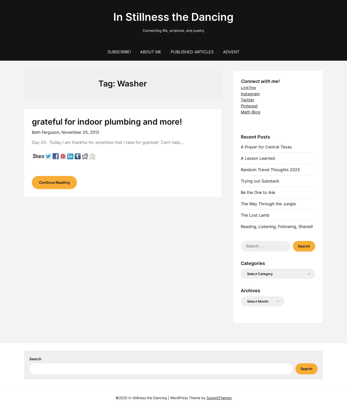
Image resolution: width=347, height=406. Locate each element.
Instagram (250, 93)
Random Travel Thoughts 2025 (270, 169)
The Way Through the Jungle (268, 203)
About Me (150, 51)
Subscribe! (119, 51)
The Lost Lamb (255, 215)
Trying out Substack (260, 181)
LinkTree (248, 87)
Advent (231, 51)
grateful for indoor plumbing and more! (107, 122)
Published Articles (192, 51)
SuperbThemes (219, 398)
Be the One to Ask (258, 192)
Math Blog (250, 112)
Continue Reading (54, 182)
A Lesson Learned (258, 158)
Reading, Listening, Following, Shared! (277, 226)
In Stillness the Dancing (173, 16)
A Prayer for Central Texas (266, 146)
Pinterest (249, 105)
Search (35, 359)
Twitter (247, 99)
